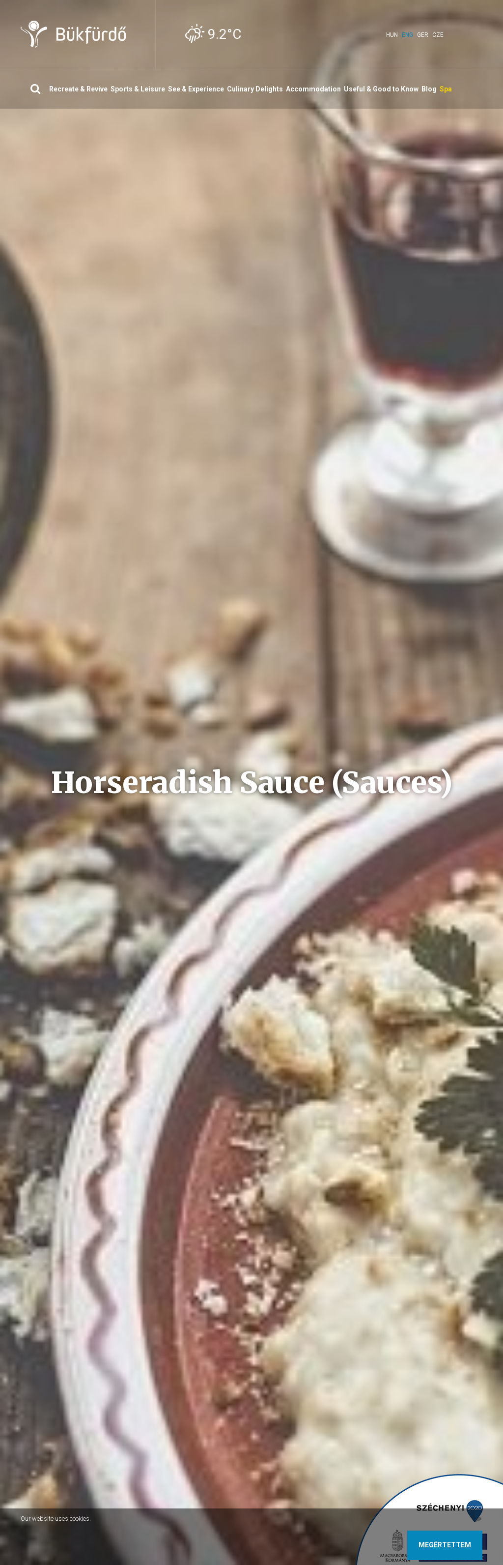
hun (392, 34)
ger (422, 34)
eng (407, 34)
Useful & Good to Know (381, 89)
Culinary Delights (255, 89)
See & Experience (196, 89)
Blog (429, 89)
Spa (446, 89)
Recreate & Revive (78, 89)
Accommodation (313, 89)
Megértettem (445, 1545)
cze (438, 34)
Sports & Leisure (138, 89)
